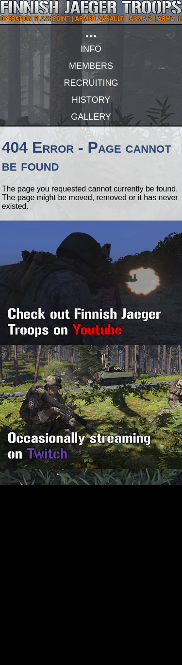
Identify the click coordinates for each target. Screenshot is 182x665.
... (91, 32)
